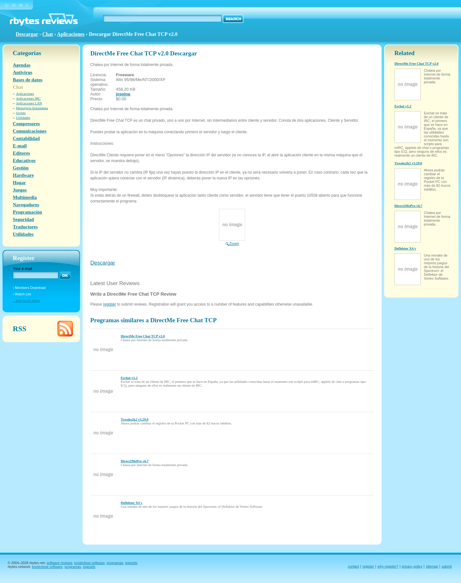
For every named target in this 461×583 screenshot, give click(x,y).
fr (27, 4)
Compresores (26, 123)
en (7, 4)
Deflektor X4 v (131, 503)
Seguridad (23, 219)
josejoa (123, 94)
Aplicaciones (71, 34)
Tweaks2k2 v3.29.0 (135, 419)
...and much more (26, 300)
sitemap (432, 566)
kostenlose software (89, 563)
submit (446, 566)
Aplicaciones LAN (29, 103)
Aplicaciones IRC (28, 98)
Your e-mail (22, 269)
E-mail (20, 145)
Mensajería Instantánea (32, 108)
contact (353, 566)
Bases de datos (28, 79)
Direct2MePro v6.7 (135, 461)
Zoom (232, 241)
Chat (47, 34)
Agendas (21, 65)
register (109, 304)
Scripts (21, 113)
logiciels (131, 563)
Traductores (25, 226)
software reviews (59, 563)
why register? (387, 566)
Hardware (23, 175)
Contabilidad (26, 138)
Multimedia (25, 197)
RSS (19, 328)
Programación (27, 212)
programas (115, 563)
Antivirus (22, 72)
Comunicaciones (29, 131)
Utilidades (23, 117)
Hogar (19, 182)
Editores (21, 153)
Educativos (24, 160)
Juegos (20, 190)
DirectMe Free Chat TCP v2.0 (143, 336)
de (14, 4)
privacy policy (412, 566)
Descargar (102, 263)
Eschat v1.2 (129, 378)
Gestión (20, 167)
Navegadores (26, 204)
